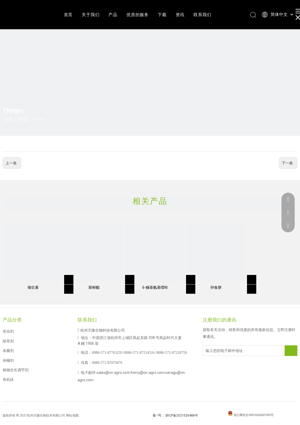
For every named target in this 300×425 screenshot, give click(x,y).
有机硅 (8, 379)
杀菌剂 (8, 351)
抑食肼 (216, 287)
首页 (68, 14)
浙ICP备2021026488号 (181, 415)
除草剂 (8, 341)
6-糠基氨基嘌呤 (155, 287)
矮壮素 (33, 287)
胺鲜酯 (94, 287)
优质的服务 (137, 14)
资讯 (180, 14)
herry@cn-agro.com (148, 372)
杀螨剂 (8, 360)
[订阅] (291, 350)
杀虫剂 (8, 331)
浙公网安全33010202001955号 (253, 415)
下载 (162, 14)
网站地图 (72, 415)
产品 (112, 14)
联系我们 (202, 14)
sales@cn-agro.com (113, 372)
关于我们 (90, 14)
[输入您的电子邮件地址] (224, 351)
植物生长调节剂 (16, 370)
